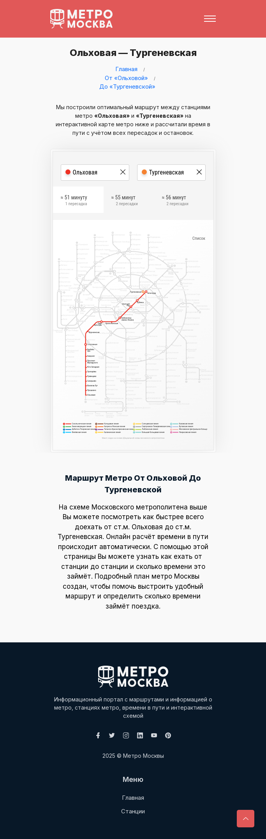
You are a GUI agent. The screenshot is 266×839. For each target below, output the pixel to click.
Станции (133, 811)
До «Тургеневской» (127, 86)
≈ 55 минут (124, 201)
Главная (126, 69)
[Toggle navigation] (210, 18)
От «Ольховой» (126, 78)
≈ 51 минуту (74, 201)
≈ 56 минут (175, 201)
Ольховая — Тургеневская (130, 52)
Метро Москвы (143, 755)
